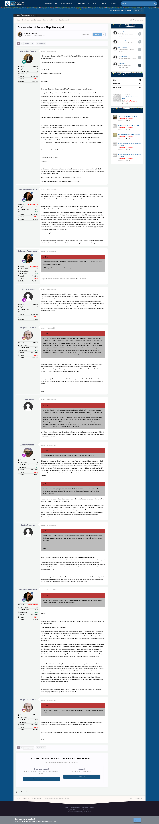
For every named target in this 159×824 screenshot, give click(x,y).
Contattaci (85, 807)
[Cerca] (131, 3)
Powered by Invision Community (75, 811)
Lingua (67, 807)
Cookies (92, 807)
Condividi (86, 34)
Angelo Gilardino (28, 327)
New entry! (121, 63)
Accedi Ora (81, 776)
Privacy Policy (75, 807)
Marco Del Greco (28, 51)
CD (56, 3)
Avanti (27, 43)
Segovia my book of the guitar (127, 116)
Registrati (138, 10)
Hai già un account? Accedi (120, 10)
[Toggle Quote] (44, 257)
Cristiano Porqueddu (27, 189)
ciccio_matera (28, 289)
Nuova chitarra (123, 32)
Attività (102, 3)
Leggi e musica (41, 35)
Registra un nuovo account (41, 778)
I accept (139, 820)
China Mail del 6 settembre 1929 (128, 125)
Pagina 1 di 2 (41, 43)
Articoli (48, 3)
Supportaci (114, 3)
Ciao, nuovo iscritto (124, 56)
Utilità (92, 3)
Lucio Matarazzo (28, 445)
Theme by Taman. (87, 811)
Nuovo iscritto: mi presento (127, 41)
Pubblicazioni (66, 3)
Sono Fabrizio (122, 47)
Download (80, 3)
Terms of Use (52, 821)
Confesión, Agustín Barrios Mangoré (129, 134)
